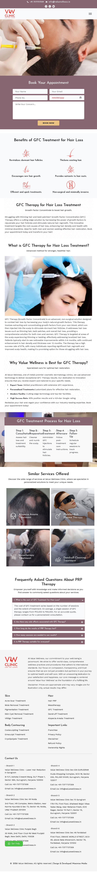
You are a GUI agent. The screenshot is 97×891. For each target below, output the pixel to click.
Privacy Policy (54, 734)
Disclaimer (53, 739)
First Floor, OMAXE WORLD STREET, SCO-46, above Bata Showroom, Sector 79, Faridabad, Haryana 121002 (70, 840)
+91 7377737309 (35, 2)
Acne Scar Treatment (15, 701)
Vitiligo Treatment (13, 718)
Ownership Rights (56, 747)
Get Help (14, 843)
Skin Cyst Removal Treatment (19, 714)
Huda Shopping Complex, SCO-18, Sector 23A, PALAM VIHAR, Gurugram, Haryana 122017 (70, 777)
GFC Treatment (55, 709)
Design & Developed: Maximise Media (70, 864)
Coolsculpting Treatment (17, 730)
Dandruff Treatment (58, 714)
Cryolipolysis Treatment (16, 739)
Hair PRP (52, 701)
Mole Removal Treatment (17, 705)
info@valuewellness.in (58, 2)
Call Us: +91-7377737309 (16, 784)
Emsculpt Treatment (15, 734)
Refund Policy (54, 743)
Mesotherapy (54, 705)
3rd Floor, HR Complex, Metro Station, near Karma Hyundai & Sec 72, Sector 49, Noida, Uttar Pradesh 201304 (25, 806)
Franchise (52, 730)
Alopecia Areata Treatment (61, 718)
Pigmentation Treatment (16, 709)
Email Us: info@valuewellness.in (20, 788)
